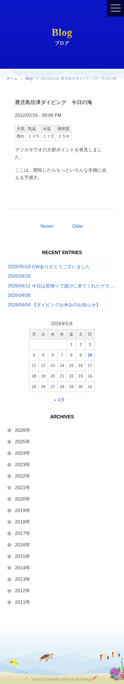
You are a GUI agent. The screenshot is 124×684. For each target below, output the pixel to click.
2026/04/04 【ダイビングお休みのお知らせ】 (54, 304)
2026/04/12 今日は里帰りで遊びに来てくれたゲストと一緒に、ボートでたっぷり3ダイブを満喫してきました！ (63, 285)
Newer (47, 226)
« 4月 (59, 399)
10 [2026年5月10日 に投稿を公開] (90, 355)
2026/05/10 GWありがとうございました (49, 266)
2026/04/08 (19, 295)
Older (77, 226)
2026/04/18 (19, 276)
